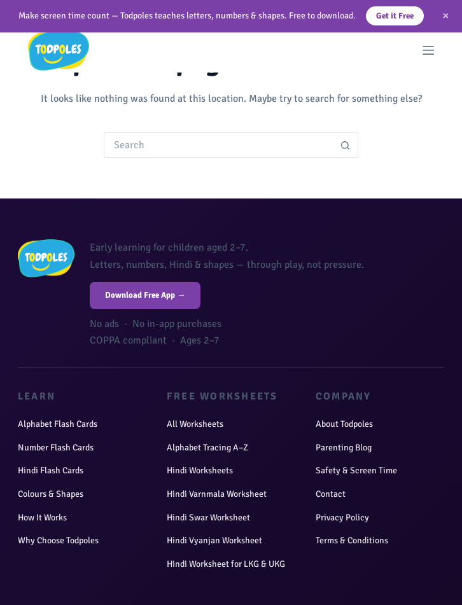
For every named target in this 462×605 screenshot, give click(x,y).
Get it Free (395, 16)
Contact (331, 494)
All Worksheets (195, 424)
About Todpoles (344, 424)
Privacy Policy (342, 517)
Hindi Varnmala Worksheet (217, 494)
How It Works (42, 517)
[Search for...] (218, 145)
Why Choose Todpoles (58, 540)
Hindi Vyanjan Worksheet (214, 540)
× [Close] (445, 16)
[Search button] (345, 145)
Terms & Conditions (352, 540)
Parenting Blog (344, 447)
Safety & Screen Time (356, 470)
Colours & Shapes (50, 494)
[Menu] (428, 50)
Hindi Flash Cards (50, 470)
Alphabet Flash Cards (57, 424)
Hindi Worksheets (200, 470)
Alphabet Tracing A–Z (207, 447)
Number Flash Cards (56, 447)
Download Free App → (145, 295)
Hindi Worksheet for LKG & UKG (226, 564)
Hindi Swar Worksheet (208, 517)
